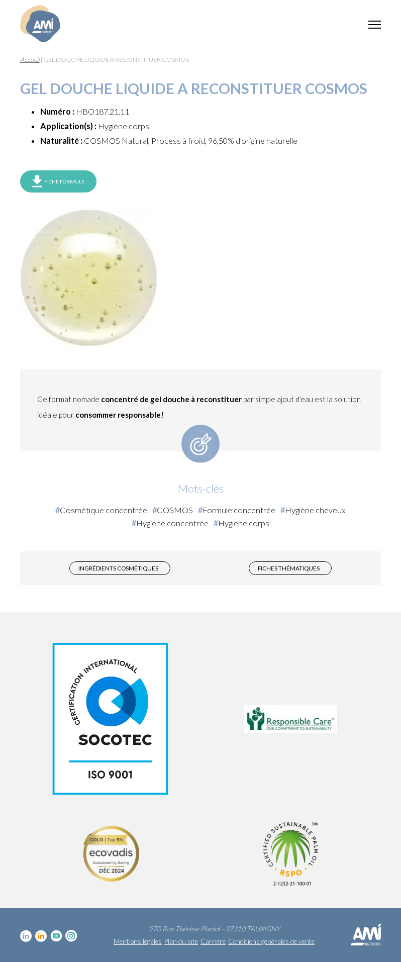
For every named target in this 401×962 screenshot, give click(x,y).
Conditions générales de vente (271, 941)
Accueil (30, 59)
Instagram (71, 936)
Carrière (213, 941)
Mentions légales (138, 941)
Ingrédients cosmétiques (118, 568)
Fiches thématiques (289, 568)
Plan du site (181, 941)
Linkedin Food (41, 936)
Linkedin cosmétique (26, 936)
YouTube (56, 936)
